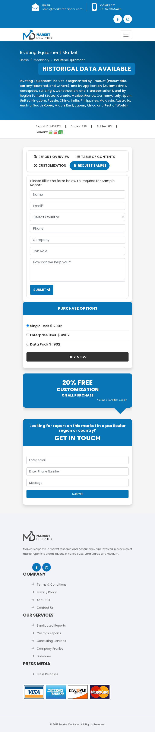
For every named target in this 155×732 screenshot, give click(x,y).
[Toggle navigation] (126, 35)
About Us (43, 600)
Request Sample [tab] (89, 165)
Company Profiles (50, 648)
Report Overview (51, 157)
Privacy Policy (47, 592)
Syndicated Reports (51, 625)
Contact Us (45, 607)
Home (24, 60)
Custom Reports (49, 633)
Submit (41, 289)
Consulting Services (51, 641)
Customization (50, 165)
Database (44, 656)
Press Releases (47, 674)
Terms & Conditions (51, 584)
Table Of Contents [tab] (95, 157)
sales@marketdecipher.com (62, 9)
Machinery (41, 60)
